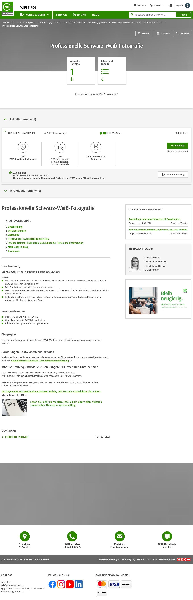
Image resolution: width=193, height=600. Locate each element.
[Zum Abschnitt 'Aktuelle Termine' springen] (81, 71)
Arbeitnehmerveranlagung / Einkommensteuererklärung (40, 359)
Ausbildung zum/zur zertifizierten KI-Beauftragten (154, 218)
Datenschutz (143, 558)
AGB (154, 558)
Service (61, 14)
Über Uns (79, 14)
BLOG (95, 14)
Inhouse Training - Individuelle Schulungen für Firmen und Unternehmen (45, 242)
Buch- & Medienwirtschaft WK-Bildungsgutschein (86, 22)
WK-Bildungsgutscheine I (50, 22)
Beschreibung (15, 225)
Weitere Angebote (27, 22)
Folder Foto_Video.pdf (16, 435)
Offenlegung (128, 558)
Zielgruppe (13, 233)
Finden (183, 15)
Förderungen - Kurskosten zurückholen (28, 238)
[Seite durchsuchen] (160, 15)
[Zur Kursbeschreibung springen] (112, 71)
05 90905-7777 (16, 584)
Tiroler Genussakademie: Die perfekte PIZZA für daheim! (158, 228)
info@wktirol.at (15, 590)
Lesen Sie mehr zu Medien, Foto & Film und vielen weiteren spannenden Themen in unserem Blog (66, 402)
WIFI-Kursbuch (8, 22)
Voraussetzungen (17, 229)
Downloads (14, 250)
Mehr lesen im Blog (18, 246)
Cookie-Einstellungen (109, 558)
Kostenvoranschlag (173, 174)
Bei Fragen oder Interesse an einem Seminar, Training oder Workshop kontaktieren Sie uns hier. (51, 390)
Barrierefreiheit (167, 558)
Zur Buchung (179, 145)
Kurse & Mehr (33, 14)
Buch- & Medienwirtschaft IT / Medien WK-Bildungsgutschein (137, 22)
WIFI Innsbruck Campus (23, 159)
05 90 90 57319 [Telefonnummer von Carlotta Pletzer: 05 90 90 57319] (159, 260)
